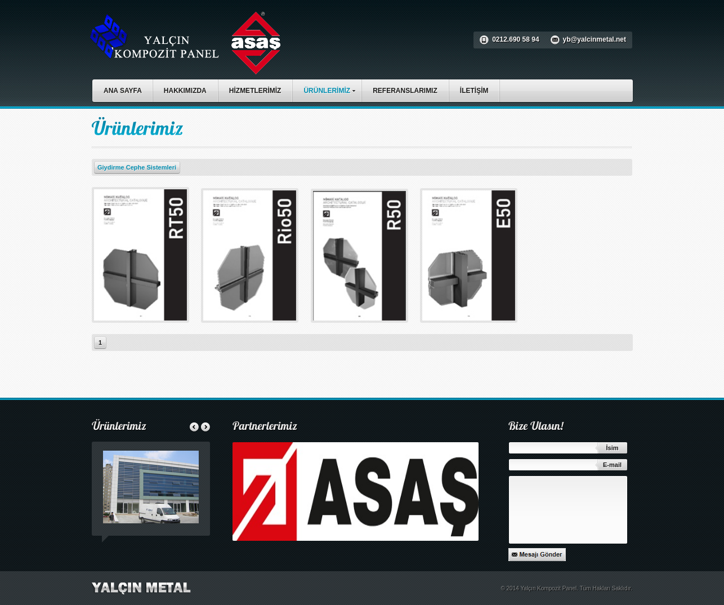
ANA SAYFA (123, 91)
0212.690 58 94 (515, 39)
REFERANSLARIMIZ (405, 91)
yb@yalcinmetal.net (594, 39)
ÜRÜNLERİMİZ (332, 89)
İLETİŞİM (474, 91)
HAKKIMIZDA (185, 91)
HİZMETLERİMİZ (255, 91)
